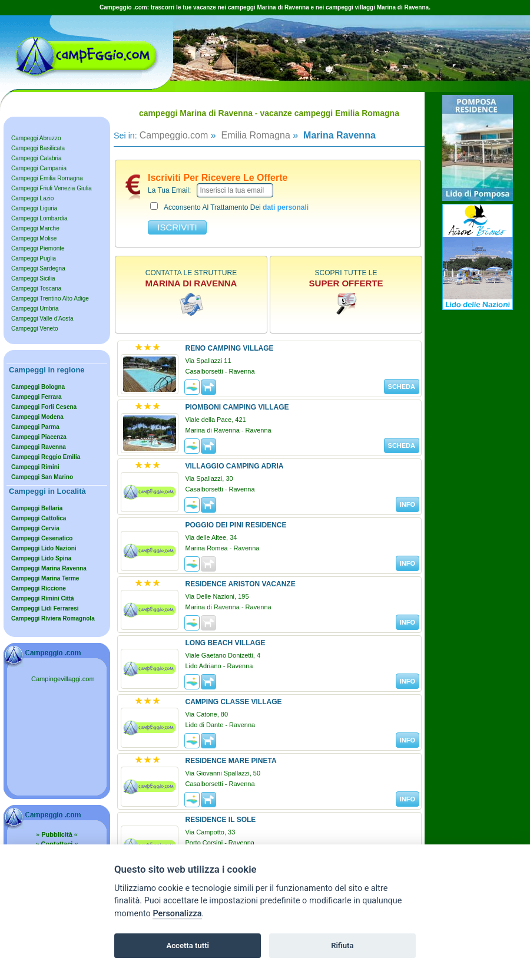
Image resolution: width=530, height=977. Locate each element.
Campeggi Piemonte (38, 248)
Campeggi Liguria (34, 208)
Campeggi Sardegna (38, 268)
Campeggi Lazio (32, 198)
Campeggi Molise (34, 238)
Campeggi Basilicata (38, 148)
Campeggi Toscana (36, 288)
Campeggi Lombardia (39, 218)
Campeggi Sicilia (33, 278)
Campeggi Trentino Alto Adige (50, 298)
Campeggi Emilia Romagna (47, 178)
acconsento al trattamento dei (229, 207)
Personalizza (177, 914)
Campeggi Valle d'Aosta (42, 318)
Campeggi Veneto (34, 328)
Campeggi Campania (39, 168)
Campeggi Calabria (36, 158)
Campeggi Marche (35, 228)
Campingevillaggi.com (63, 678)
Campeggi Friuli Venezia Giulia (51, 188)
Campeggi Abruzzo (36, 138)
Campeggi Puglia (33, 258)
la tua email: (169, 190)
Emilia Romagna (254, 135)
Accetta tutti (187, 945)
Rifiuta (342, 945)
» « (57, 834)
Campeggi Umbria (35, 308)
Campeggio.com (174, 135)
